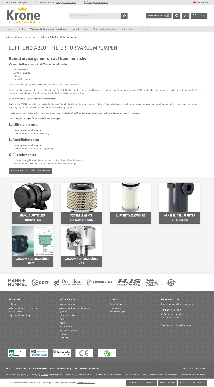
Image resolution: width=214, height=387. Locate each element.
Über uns (63, 323)
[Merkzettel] (177, 16)
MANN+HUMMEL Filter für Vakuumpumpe (30, 171)
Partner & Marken (67, 315)
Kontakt (9, 369)
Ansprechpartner (67, 304)
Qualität (63, 312)
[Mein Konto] (186, 16)
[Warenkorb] (199, 16)
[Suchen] (124, 16)
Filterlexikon (115, 308)
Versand (44, 375)
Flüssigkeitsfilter (16, 312)
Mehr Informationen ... (86, 383)
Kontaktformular (183, 325)
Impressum (21, 369)
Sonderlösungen (117, 312)
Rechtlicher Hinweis (38, 369)
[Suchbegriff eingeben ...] (95, 16)
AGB (75, 369)
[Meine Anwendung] (159, 15)
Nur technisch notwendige (141, 383)
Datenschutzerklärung (60, 369)
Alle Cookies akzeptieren (192, 383)
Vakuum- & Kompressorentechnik (24, 308)
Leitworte (63, 338)
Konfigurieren (167, 383)
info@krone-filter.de (98, 3)
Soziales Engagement (69, 330)
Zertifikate (64, 334)
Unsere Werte (65, 327)
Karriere (63, 319)
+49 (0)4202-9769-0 (66, 3)
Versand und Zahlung (89, 369)
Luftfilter (13, 304)
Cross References (118, 304)
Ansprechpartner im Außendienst (74, 308)
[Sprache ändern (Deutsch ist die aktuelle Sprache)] (200, 2)
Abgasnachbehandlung (19, 315)
